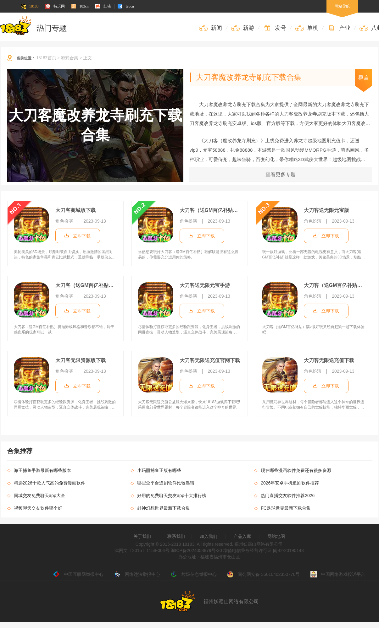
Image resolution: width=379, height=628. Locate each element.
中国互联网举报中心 (78, 574)
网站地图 (276, 536)
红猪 (103, 6)
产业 (338, 28)
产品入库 (242, 536)
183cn (80, 6)
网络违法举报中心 (137, 574)
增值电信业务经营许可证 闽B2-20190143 (263, 550)
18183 (30, 6)
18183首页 (46, 58)
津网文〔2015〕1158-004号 (141, 550)
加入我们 (208, 536)
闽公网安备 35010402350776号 (263, 574)
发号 (274, 28)
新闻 (210, 28)
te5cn (126, 6)
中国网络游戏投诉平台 (337, 574)
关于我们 (142, 536)
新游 (242, 28)
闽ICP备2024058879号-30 (196, 550)
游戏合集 (69, 58)
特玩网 (55, 6)
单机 (306, 28)
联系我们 (176, 536)
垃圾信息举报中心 (194, 574)
